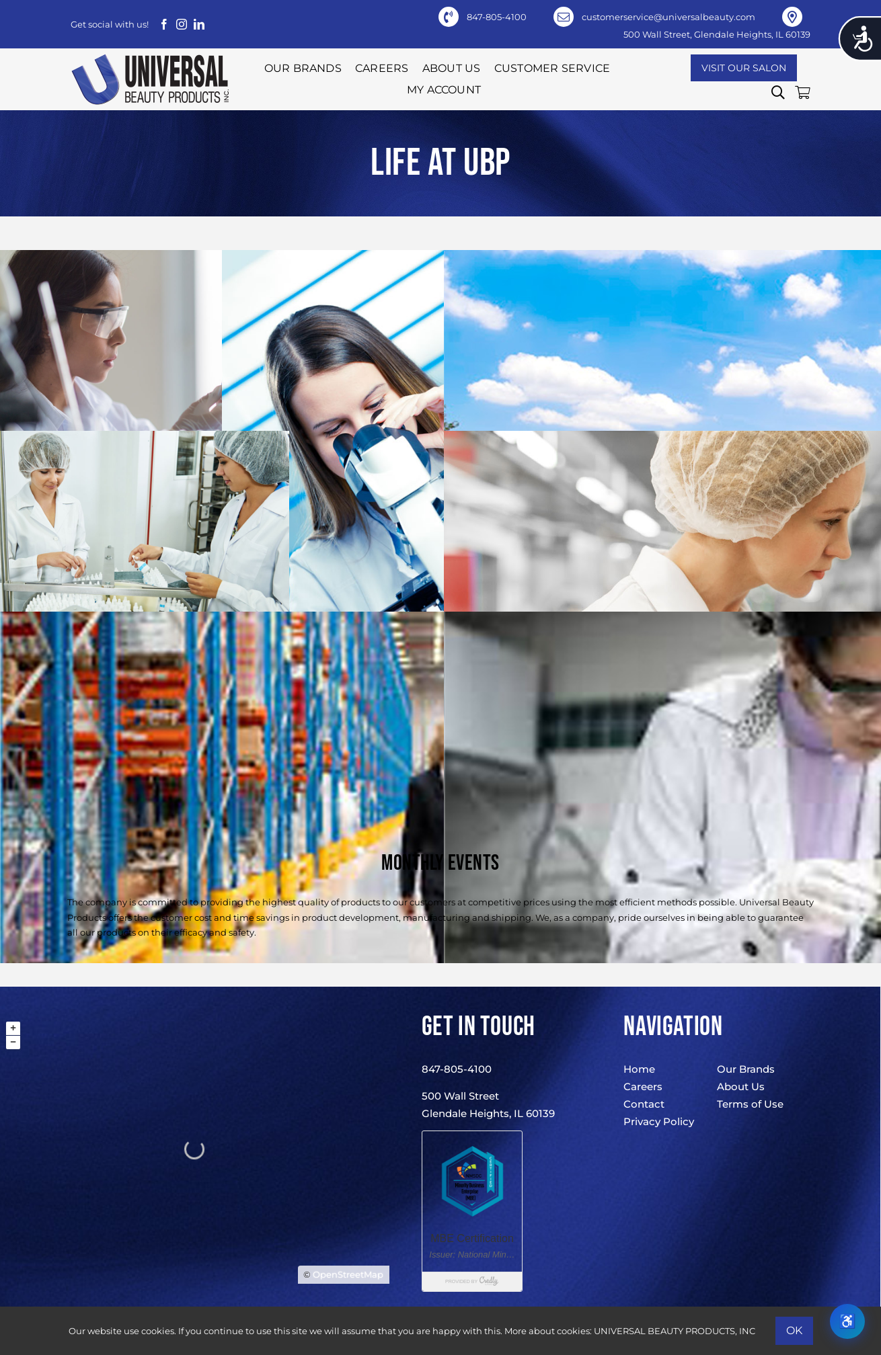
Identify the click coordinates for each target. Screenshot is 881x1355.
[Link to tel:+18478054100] (448, 17)
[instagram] (181, 24)
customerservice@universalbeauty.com (668, 16)
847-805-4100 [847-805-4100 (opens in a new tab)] (497, 16)
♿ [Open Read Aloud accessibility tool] (847, 1321)
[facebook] (164, 24)
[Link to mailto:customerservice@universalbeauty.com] (563, 17)
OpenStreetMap (348, 1274)
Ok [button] (794, 1330)
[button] (778, 92)
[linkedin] (199, 24)
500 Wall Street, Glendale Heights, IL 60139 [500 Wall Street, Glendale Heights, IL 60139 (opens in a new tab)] (716, 34)
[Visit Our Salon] (744, 67)
